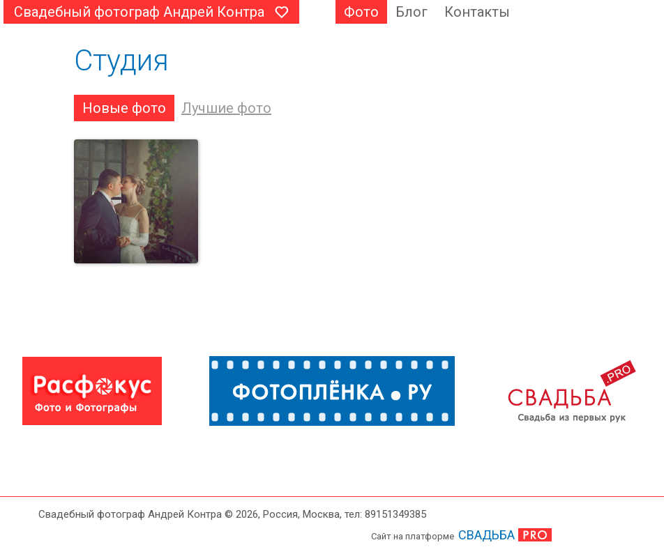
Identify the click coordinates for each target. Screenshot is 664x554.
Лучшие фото (226, 108)
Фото (361, 11)
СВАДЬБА (486, 535)
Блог (411, 11)
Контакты (477, 11)
